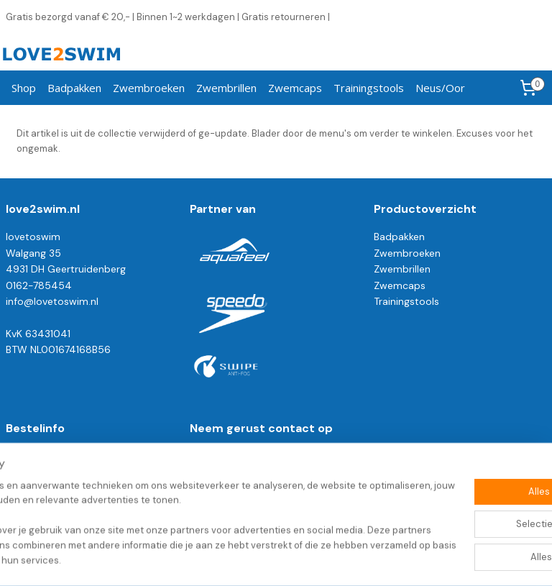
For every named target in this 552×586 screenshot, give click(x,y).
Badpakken (74, 88)
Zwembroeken (149, 88)
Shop (24, 88)
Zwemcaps (295, 88)
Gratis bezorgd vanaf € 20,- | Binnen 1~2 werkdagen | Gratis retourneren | (168, 17)
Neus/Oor (440, 88)
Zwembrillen (226, 88)
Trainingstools (369, 88)
